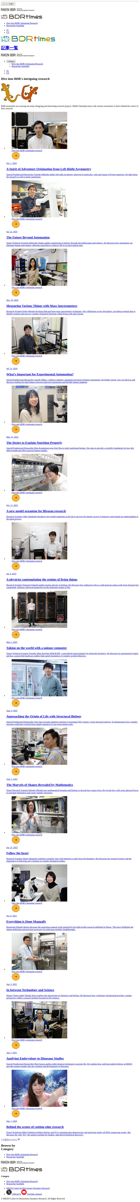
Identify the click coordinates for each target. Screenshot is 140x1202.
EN (7, 32)
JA (7, 30)
